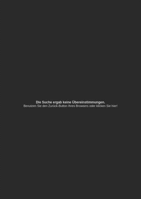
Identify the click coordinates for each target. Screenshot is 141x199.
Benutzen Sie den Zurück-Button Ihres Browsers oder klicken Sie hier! (70, 106)
